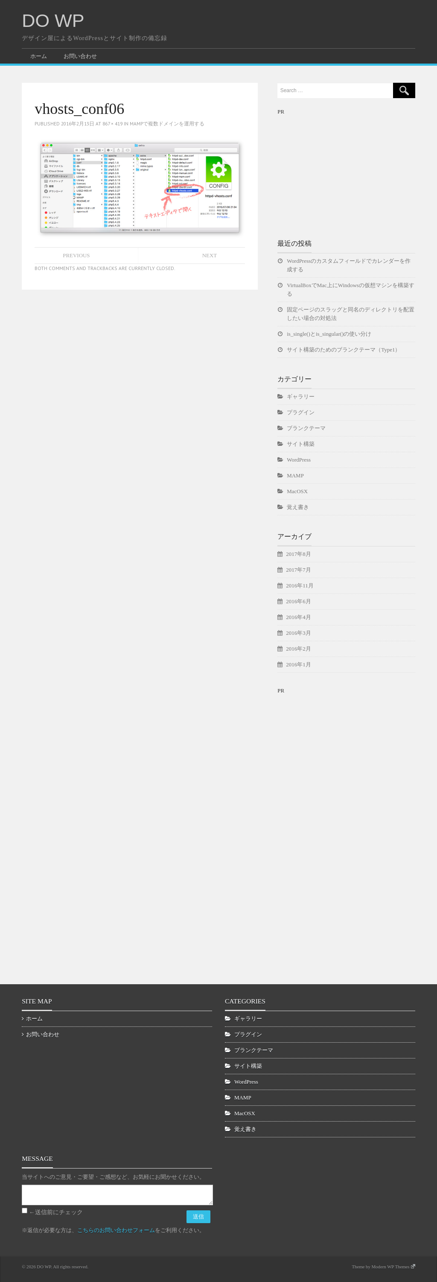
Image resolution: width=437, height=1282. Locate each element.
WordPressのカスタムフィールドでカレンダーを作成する (349, 265)
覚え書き (298, 507)
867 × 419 (112, 123)
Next (209, 255)
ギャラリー (301, 396)
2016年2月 (298, 648)
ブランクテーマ (306, 428)
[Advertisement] (341, 169)
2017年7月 (298, 570)
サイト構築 (301, 444)
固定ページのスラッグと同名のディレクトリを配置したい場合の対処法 (350, 313)
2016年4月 (298, 617)
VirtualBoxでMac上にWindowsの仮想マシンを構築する (350, 289)
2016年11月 (299, 585)
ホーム (38, 56)
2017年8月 (298, 554)
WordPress (299, 459)
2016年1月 (298, 664)
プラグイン (301, 412)
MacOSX (297, 491)
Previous (76, 255)
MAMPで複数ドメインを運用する (167, 123)
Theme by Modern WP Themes (383, 1266)
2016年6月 (298, 601)
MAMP (295, 475)
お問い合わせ (80, 56)
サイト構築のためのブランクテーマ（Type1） (343, 349)
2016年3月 (298, 633)
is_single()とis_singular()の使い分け (329, 334)
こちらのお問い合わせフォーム (116, 1230)
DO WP (53, 20)
